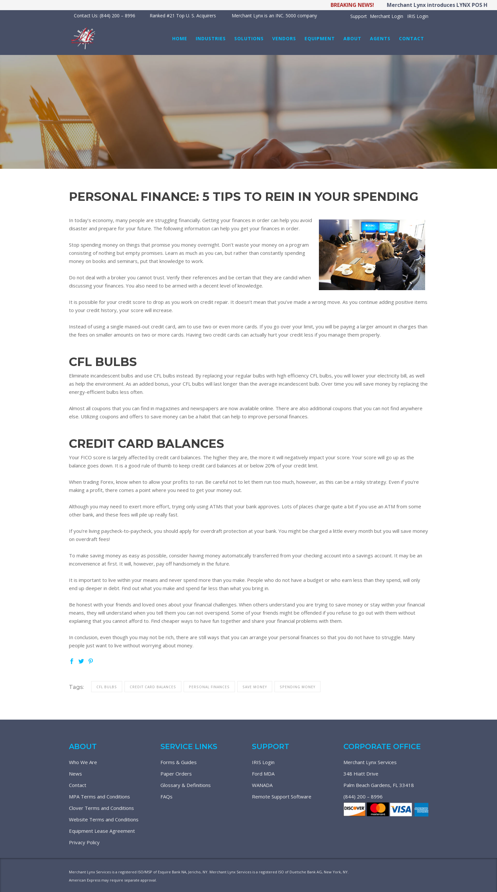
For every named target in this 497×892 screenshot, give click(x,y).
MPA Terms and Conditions (99, 796)
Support (358, 16)
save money (254, 687)
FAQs (166, 796)
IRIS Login (417, 16)
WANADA (262, 785)
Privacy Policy (84, 842)
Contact (77, 785)
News (75, 773)
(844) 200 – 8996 (363, 796)
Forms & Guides (178, 762)
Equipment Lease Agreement (102, 831)
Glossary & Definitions (185, 785)
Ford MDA (263, 773)
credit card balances (153, 687)
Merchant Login (386, 16)
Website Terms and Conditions (104, 819)
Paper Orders (176, 773)
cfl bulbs (106, 687)
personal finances (209, 687)
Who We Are (83, 762)
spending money (297, 687)
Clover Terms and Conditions (101, 808)
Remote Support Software (281, 796)
